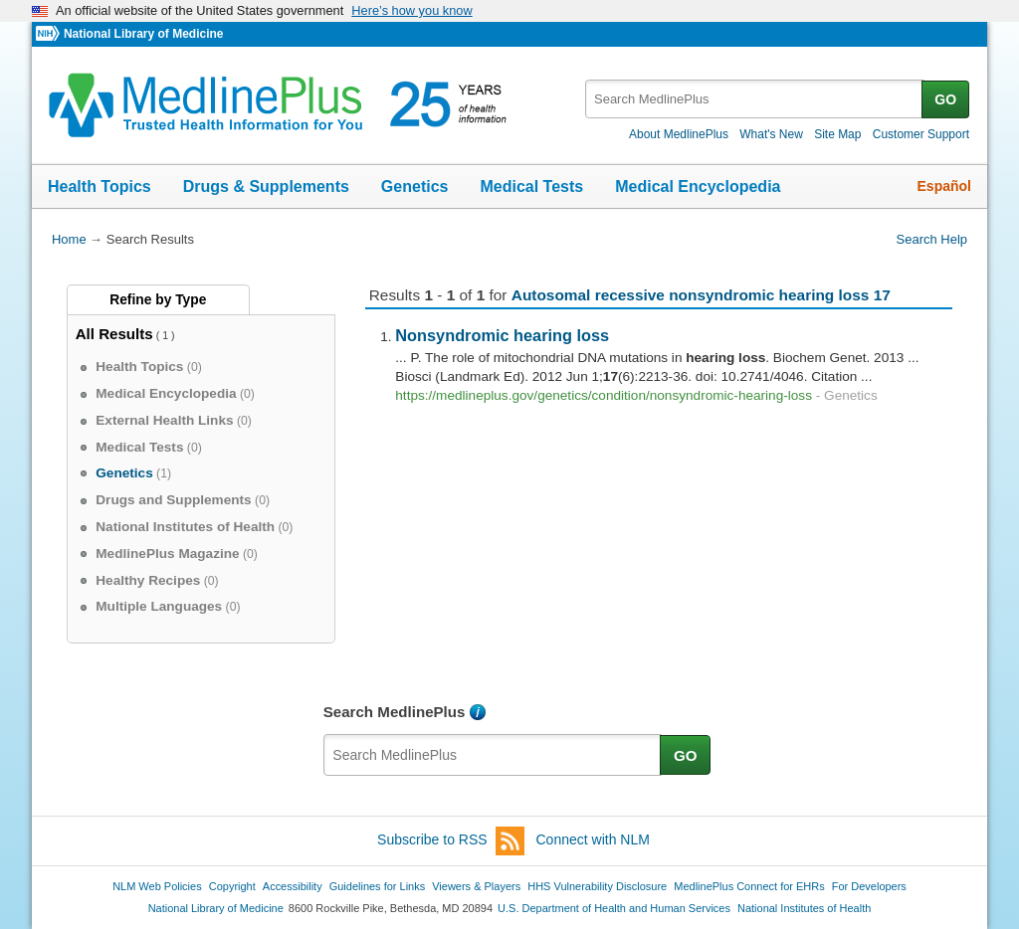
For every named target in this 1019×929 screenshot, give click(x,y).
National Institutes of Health (804, 908)
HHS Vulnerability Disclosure (597, 886)
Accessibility (292, 886)
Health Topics (99, 186)
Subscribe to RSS (450, 841)
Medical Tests (531, 186)
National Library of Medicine (143, 34)
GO (945, 99)
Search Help (932, 239)
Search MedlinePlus (394, 711)
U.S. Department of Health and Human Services (614, 908)
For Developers (869, 886)
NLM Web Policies (157, 886)
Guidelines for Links (377, 886)
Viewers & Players (476, 886)
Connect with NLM (593, 839)
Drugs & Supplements (266, 186)
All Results (114, 333)
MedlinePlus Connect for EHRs (749, 886)
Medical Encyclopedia (697, 186)
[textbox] (754, 99)
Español (944, 186)
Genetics (415, 186)
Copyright (232, 886)
